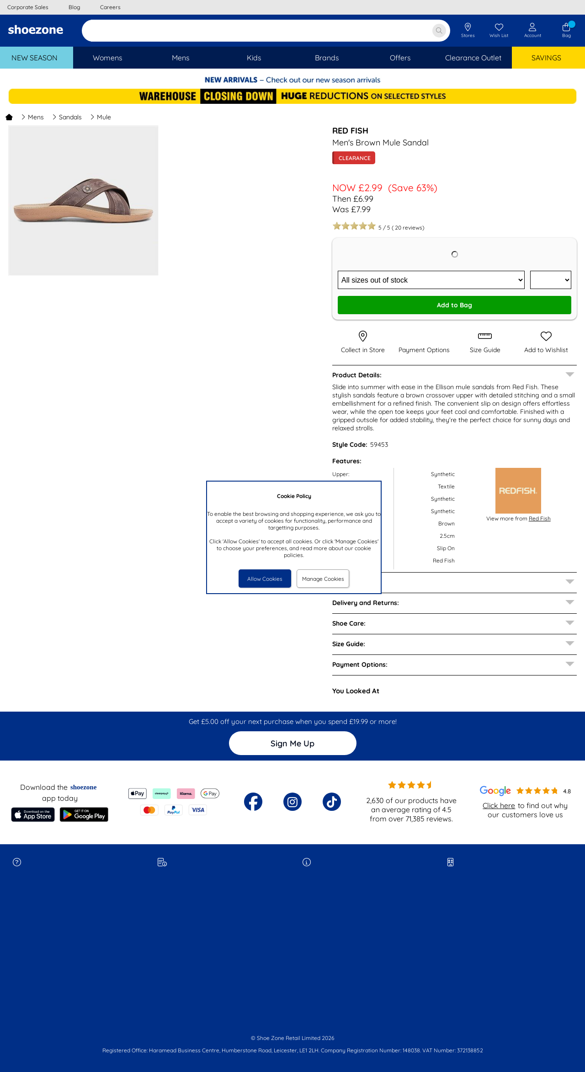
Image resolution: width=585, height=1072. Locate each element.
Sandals (67, 117)
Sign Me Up (292, 743)
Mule (100, 117)
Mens (32, 117)
